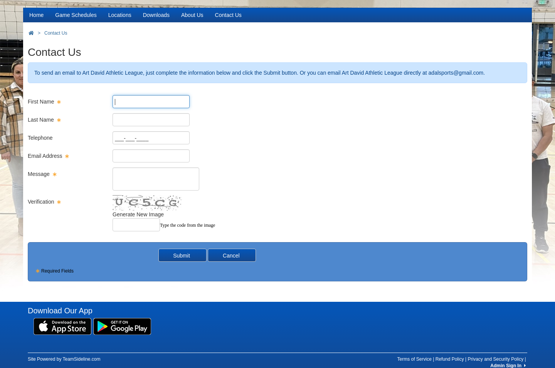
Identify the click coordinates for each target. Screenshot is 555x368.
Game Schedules (75, 15)
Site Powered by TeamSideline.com (64, 359)
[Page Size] (151, 101)
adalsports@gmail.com (456, 73)
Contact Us (228, 15)
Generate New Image (138, 214)
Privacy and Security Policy (495, 359)
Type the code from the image (187, 225)
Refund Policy (450, 359)
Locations (119, 15)
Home (36, 15)
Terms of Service (414, 359)
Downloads (156, 15)
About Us (192, 15)
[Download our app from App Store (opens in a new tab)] (62, 326)
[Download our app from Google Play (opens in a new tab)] (122, 326)
